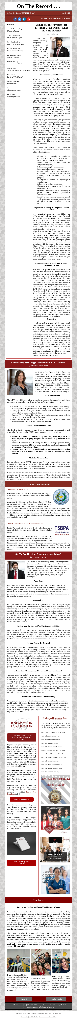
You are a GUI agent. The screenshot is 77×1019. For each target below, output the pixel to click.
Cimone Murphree (13, 81)
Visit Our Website (56, 999)
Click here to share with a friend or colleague (55, 18)
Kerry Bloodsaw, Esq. (14, 55)
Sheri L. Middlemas (13, 35)
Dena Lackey (11, 94)
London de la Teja (13, 61)
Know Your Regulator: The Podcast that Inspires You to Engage (21, 737)
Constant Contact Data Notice (47, 1017)
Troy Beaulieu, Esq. (13, 42)
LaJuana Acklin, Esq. (14, 48)
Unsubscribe (24, 1017)
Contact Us (24, 999)
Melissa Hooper (12, 68)
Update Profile (33, 1017)
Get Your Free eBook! (21, 799)
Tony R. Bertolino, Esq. (14, 29)
